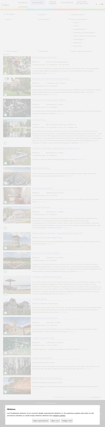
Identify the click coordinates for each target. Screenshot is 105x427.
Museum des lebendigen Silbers (49, 100)
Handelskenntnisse (78, 14)
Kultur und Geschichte (80, 19)
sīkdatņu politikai (59, 415)
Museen (77, 22)
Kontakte (23, 7)
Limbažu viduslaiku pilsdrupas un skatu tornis (56, 148)
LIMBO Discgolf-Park (43, 338)
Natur (9, 19)
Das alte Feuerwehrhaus (45, 318)
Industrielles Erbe (80, 29)
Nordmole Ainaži (41, 168)
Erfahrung (38, 3)
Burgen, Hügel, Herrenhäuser (82, 51)
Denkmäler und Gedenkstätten (84, 32)
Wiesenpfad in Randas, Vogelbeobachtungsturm (57, 233)
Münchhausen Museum (44, 57)
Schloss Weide (39, 299)
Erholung (43, 14)
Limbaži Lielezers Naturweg (47, 276)
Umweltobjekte (79, 39)
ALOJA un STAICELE (92, 8)
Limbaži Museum (41, 207)
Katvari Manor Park (42, 358)
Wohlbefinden (44, 51)
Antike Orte (78, 43)
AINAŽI (13, 8)
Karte (7, 54)
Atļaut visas (55, 421)
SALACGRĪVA (39, 8)
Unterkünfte (67, 3)
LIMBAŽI (65, 8)
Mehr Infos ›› (52, 73)
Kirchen (77, 26)
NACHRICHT (23, 3)
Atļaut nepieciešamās (40, 421)
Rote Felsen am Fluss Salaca (46, 378)
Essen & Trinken (52, 3)
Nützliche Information (82, 3)
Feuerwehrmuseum (42, 188)
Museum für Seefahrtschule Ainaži (50, 78)
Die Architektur (45, 19)
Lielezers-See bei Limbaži (45, 253)
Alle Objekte (10, 14)
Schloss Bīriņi (39, 120)
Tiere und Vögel (12, 51)
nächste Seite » (96, 397)
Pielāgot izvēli (67, 421)
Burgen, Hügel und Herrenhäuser (85, 36)
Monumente (78, 46)
